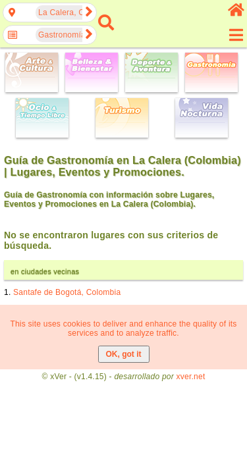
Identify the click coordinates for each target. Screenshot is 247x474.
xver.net (191, 376)
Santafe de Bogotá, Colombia (67, 292)
